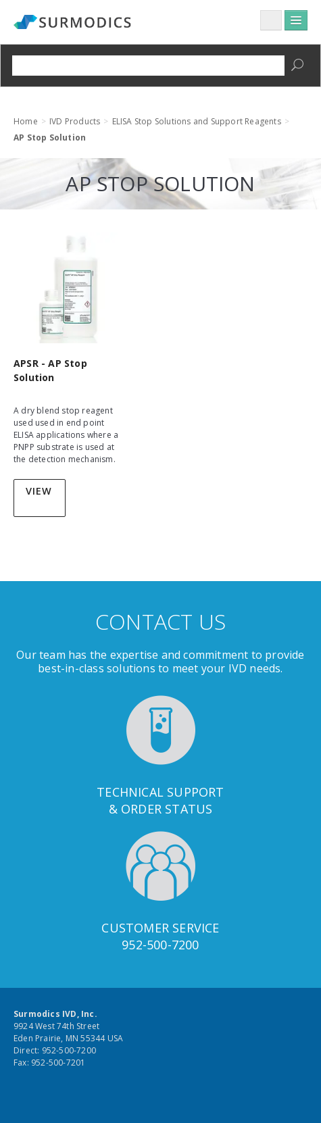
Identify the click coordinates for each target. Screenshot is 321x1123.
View (39, 490)
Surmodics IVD (74, 23)
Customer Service (160, 928)
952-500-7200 (160, 945)
